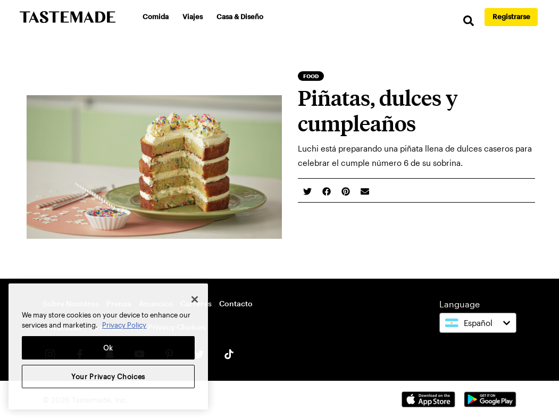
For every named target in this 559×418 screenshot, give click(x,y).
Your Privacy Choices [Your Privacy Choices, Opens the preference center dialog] (108, 376)
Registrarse (511, 16)
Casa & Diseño (239, 16)
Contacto (236, 303)
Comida (156, 16)
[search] (468, 21)
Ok (108, 348)
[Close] (194, 299)
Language (459, 304)
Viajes (192, 16)
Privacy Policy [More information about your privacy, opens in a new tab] (124, 325)
